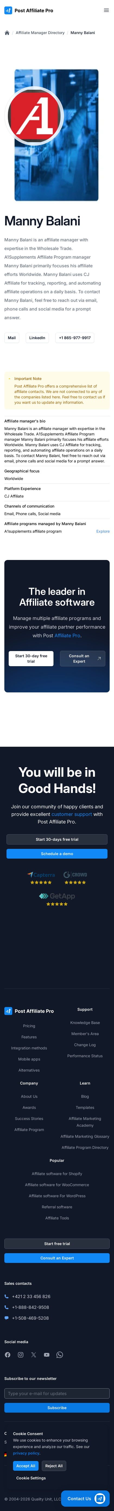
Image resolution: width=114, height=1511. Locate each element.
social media (51, 309)
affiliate (51, 239)
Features (29, 1037)
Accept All (25, 1465)
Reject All (54, 1465)
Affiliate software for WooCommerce (57, 1184)
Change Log (85, 1044)
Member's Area (85, 1033)
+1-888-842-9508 (30, 1307)
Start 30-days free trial (57, 839)
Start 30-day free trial (31, 658)
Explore (103, 531)
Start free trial (57, 1243)
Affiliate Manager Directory (40, 32)
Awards (29, 1107)
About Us (29, 1096)
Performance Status (85, 1055)
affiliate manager (53, 428)
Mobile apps (29, 1059)
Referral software (57, 1207)
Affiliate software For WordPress (57, 1195)
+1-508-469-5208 (30, 1318)
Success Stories (29, 1118)
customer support (72, 814)
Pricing (29, 1025)
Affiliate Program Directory (85, 1147)
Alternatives (29, 1070)
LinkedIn (37, 337)
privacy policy (26, 1453)
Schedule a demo (57, 853)
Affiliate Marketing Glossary (85, 1136)
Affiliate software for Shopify (57, 1173)
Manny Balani (83, 32)
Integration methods (29, 1048)
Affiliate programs (20, 523)
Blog (85, 1096)
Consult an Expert (85, 658)
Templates (85, 1107)
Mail (12, 337)
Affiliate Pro (67, 635)
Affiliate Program (54, 257)
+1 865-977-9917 (75, 337)
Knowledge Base (85, 1022)
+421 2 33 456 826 (31, 1296)
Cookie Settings (31, 1478)
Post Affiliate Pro (29, 386)
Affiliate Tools (57, 1218)
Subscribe (56, 1407)
